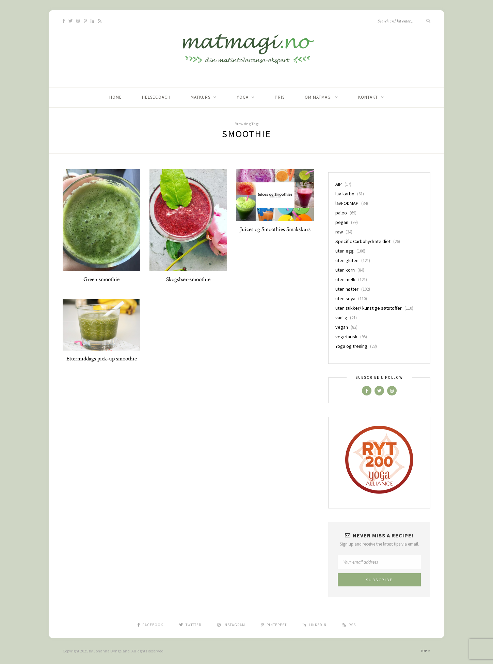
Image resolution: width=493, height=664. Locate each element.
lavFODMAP (347, 203)
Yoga (243, 97)
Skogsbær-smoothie (188, 279)
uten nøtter (347, 289)
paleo (341, 213)
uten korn (345, 270)
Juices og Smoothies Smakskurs (275, 229)
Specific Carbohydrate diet (363, 241)
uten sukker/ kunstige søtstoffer (368, 308)
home (115, 97)
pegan (341, 222)
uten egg (344, 251)
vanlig (341, 317)
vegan (341, 327)
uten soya (345, 298)
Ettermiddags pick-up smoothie (101, 358)
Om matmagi (318, 97)
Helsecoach (156, 97)
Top (425, 651)
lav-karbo (344, 194)
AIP (338, 184)
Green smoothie (101, 279)
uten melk (345, 279)
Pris (280, 97)
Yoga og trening (351, 346)
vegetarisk (346, 337)
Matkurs (200, 97)
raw (339, 232)
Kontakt (368, 97)
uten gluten (347, 260)
